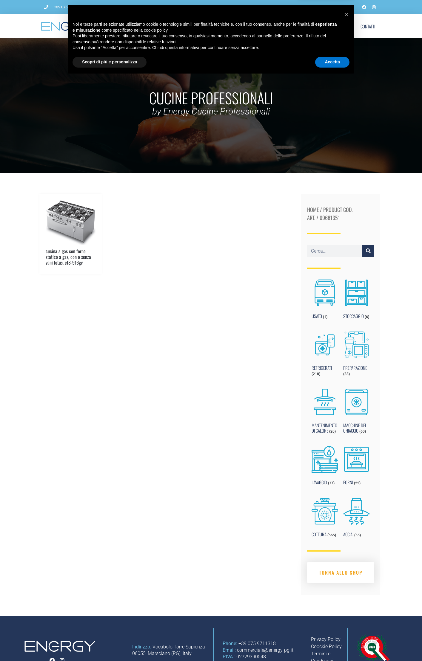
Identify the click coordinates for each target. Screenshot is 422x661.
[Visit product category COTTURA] (325, 519)
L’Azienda (128, 26)
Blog (298, 26)
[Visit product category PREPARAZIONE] (356, 355)
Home (313, 209)
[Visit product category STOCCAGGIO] (356, 300)
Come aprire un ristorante (172, 26)
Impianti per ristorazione (231, 26)
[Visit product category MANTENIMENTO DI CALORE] (325, 412)
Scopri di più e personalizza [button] (109, 644)
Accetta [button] (332, 644)
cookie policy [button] (155, 612)
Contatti (368, 26)
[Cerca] (368, 251)
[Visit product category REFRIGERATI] (325, 355)
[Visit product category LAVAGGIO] (325, 467)
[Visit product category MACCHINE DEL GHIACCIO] (356, 412)
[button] (346, 597)
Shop (344, 26)
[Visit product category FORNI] (356, 467)
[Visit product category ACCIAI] (356, 519)
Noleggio (274, 26)
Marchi (321, 26)
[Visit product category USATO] (325, 300)
